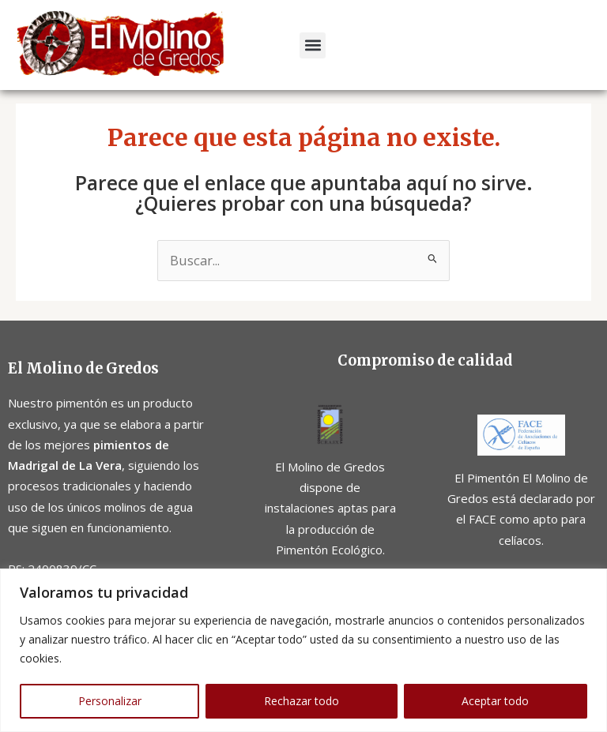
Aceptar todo (495, 700)
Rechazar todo (301, 700)
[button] (313, 45)
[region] (303, 650)
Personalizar (109, 700)
